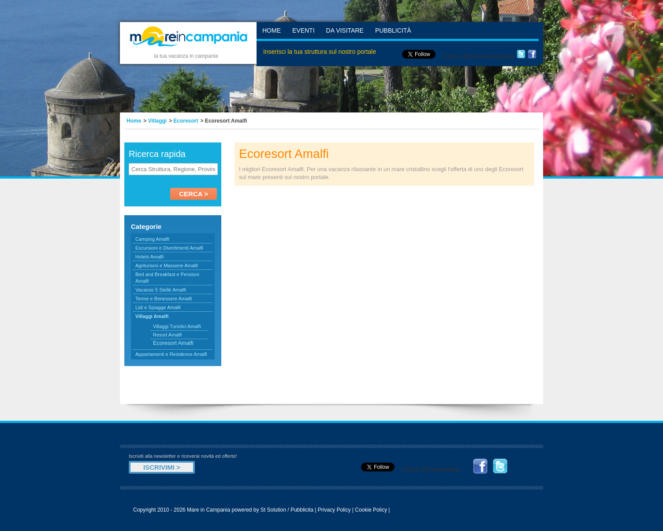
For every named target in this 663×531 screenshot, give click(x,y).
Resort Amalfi (167, 334)
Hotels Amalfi (149, 256)
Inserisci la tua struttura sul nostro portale (319, 51)
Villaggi (157, 121)
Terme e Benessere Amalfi (163, 298)
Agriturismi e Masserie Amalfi (166, 265)
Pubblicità (393, 30)
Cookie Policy (371, 510)
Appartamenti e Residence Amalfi (171, 354)
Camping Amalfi (152, 239)
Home (271, 30)
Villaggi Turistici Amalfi (177, 326)
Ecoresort (186, 121)
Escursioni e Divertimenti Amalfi (169, 248)
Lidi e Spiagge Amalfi (158, 307)
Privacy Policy (334, 510)
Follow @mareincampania (478, 56)
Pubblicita (302, 510)
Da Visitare (345, 30)
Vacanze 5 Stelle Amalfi (160, 289)
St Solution (273, 510)
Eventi (303, 30)
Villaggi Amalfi (151, 316)
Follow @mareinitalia (430, 469)
